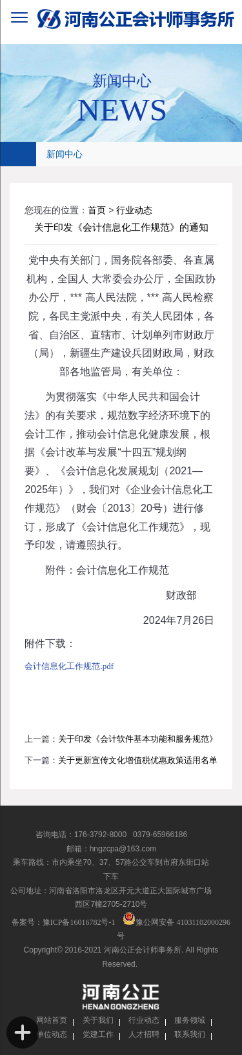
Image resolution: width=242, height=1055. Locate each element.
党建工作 (98, 1034)
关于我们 (98, 1020)
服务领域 (189, 1020)
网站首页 (51, 1020)
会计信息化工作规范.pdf (69, 666)
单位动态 (51, 1034)
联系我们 (189, 1034)
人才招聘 (143, 1034)
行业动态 (134, 210)
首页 (97, 210)
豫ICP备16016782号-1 (79, 922)
